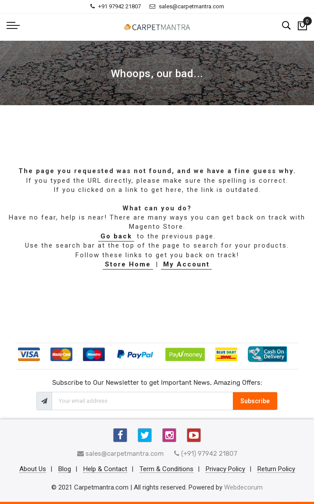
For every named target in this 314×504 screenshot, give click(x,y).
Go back (116, 236)
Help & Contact (105, 469)
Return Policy (276, 469)
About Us (32, 469)
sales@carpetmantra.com (187, 6)
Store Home (128, 264)
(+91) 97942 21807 (205, 454)
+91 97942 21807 (115, 6)
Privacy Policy (225, 469)
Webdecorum (243, 487)
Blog (64, 469)
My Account (186, 264)
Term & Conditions (166, 469)
